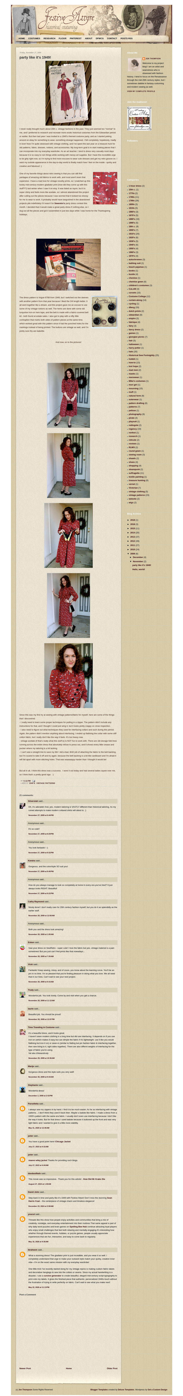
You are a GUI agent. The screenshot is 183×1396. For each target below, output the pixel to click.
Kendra (31, 860)
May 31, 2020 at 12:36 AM (39, 1128)
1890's (132, 223)
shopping (133, 465)
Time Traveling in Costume (41, 1027)
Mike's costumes (137, 381)
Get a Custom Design (157, 1390)
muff (131, 392)
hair (131, 340)
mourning (133, 388)
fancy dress (134, 329)
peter (30, 1136)
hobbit (132, 359)
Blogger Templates (99, 1390)
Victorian (133, 488)
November (138, 561)
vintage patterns (45, 783)
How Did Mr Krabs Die (94, 1179)
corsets (132, 292)
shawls (132, 458)
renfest (132, 432)
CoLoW (132, 289)
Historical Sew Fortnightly (142, 355)
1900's (132, 230)
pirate (131, 418)
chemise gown (136, 281)
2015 (133, 528)
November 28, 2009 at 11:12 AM (42, 1000)
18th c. (132, 226)
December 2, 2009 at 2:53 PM (41, 1096)
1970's (132, 256)
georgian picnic (136, 337)
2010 (133, 549)
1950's (132, 248)
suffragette (134, 473)
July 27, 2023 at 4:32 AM (39, 1147)
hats (131, 351)
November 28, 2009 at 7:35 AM (41, 956)
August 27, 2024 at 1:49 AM (40, 1184)
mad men (133, 370)
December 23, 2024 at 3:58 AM (41, 1206)
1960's (132, 252)
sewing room (135, 454)
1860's (132, 212)
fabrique (133, 322)
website (133, 499)
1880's (132, 219)
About (88, 38)
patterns (133, 407)
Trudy (31, 990)
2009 (133, 553)
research (133, 436)
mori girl (133, 385)
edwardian (134, 315)
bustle (132, 274)
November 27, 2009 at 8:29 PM (41, 834)
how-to (132, 362)
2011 (133, 545)
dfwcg (132, 307)
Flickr (62, 38)
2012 (133, 541)
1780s (132, 197)
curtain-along (135, 300)
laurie (31, 1008)
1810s (132, 208)
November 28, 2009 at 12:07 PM (42, 1019)
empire (132, 318)
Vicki (30, 964)
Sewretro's (59, 203)
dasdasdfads (34, 1173)
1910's (132, 234)
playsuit (133, 421)
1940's (32, 783)
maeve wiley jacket (38, 1160)
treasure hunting (137, 480)
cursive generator (52, 1275)
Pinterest (76, 38)
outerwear (134, 399)
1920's (132, 237)
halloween (134, 344)
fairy (131, 326)
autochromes (135, 259)
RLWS (132, 447)
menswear (134, 377)
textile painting (136, 477)
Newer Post (25, 1368)
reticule (132, 440)
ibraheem (32, 1250)
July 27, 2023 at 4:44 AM (39, 1165)
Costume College (137, 296)
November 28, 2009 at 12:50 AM (42, 916)
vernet (132, 484)
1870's (132, 215)
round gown (135, 451)
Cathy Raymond (36, 901)
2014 (133, 532)
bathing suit (135, 263)
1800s (132, 204)
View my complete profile (141, 91)
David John (33, 1192)
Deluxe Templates (126, 1390)
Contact (112, 38)
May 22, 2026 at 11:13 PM (39, 1287)
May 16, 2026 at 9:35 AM (38, 1242)
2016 (133, 524)
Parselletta (33, 1103)
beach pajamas (136, 267)
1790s (132, 200)
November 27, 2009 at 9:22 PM (41, 893)
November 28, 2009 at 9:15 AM (41, 982)
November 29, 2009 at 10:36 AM (42, 1058)
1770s (132, 193)
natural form (135, 396)
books (132, 270)
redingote (133, 425)
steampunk (134, 469)
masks (132, 374)
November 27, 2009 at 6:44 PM (41, 815)
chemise (133, 278)
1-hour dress (135, 186)
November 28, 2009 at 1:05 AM (41, 934)
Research (49, 38)
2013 (133, 537)
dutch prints (135, 311)
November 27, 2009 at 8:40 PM (41, 871)
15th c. (132, 189)
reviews (133, 443)
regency (133, 429)
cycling (132, 303)
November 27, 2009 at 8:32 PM (41, 853)
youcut (31, 1214)
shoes (132, 462)
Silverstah (33, 801)
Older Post (112, 1368)
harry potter (135, 348)
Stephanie (33, 1085)
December (138, 557)
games (132, 333)
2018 (133, 520)
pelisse (132, 410)
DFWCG (100, 38)
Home (22, 38)
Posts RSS (127, 38)
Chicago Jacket (62, 1141)
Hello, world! (138, 569)
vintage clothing (137, 491)
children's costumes (139, 285)
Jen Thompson (153, 59)
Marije (31, 1066)
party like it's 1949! (35, 57)
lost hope (133, 366)
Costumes (34, 38)
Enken (31, 942)
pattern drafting (136, 403)
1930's (132, 241)
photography (135, 414)
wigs (131, 502)
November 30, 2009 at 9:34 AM (41, 1077)
